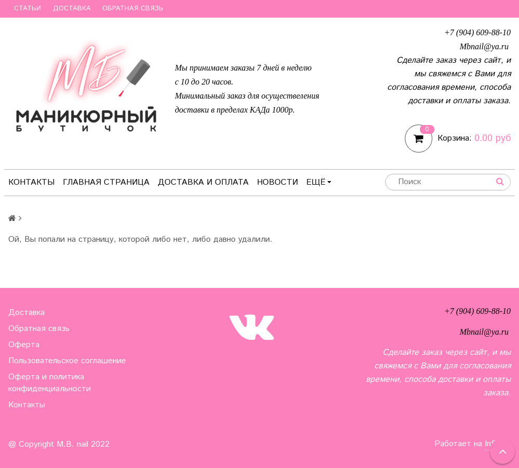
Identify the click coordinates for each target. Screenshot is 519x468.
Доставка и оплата (203, 182)
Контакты (31, 182)
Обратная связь (132, 8)
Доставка (72, 8)
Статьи (27, 8)
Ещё (318, 182)
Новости (277, 182)
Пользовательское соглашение (67, 361)
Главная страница (106, 182)
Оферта (23, 345)
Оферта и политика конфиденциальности (49, 383)
